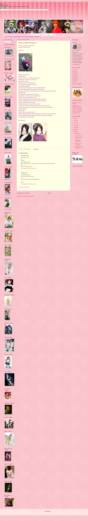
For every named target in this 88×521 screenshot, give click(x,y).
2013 (75, 120)
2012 (75, 122)
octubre (77, 133)
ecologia (74, 77)
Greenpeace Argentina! (77, 111)
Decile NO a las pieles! (77, 108)
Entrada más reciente (23, 193)
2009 (75, 129)
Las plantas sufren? (76, 113)
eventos (73, 73)
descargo (74, 71)
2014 (75, 118)
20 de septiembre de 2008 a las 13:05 (28, 168)
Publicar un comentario (24, 187)
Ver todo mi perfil (76, 64)
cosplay (73, 69)
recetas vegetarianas (76, 84)
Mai (80, 44)
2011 (75, 125)
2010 (75, 127)
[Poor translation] (4, 8)
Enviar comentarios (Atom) (28, 196)
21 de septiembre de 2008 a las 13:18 (28, 184)
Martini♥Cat (23, 155)
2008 (75, 131)
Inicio (49, 193)
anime (73, 82)
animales (74, 75)
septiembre (77, 135)
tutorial (73, 79)
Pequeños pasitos (78, 137)
